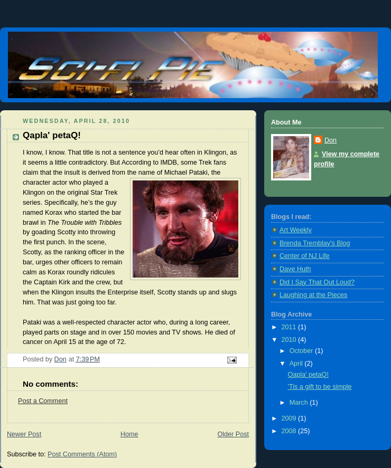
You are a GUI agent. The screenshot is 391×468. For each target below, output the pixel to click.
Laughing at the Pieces (313, 295)
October (302, 351)
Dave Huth (295, 269)
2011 (290, 327)
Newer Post (24, 434)
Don (330, 140)
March (300, 402)
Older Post (233, 434)
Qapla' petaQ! (308, 374)
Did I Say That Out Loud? (317, 282)
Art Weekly (296, 230)
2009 (290, 418)
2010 (290, 339)
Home (129, 434)
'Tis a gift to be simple (320, 386)
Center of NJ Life (305, 256)
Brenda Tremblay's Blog (315, 243)
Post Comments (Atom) (82, 454)
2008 (290, 431)
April (297, 363)
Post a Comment (43, 401)
